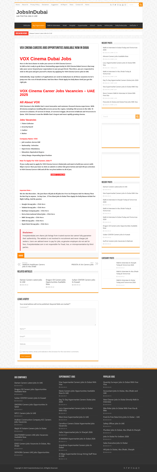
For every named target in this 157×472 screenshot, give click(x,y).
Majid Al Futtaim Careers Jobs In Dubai (30, 428)
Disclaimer (45, 5)
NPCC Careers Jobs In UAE (25, 413)
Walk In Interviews (53, 25)
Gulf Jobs (133, 25)
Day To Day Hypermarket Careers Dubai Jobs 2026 (120, 80)
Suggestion (54, 5)
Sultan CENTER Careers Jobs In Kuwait (116, 235)
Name (22, 329)
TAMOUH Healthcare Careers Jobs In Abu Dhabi (34, 265)
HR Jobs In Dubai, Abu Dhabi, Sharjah (118, 449)
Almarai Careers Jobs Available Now (115, 56)
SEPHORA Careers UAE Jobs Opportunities (31, 452)
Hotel (65, 25)
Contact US (79, 5)
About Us (25, 5)
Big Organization (39, 25)
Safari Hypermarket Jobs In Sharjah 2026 (75, 432)
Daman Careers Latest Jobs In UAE (40, 33)
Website (23, 344)
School (92, 25)
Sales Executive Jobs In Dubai (115, 443)
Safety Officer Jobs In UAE (113, 423)
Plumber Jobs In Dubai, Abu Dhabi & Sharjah (121, 430)
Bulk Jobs (27, 25)
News (71, 5)
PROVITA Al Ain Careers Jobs (80, 264)
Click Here (45, 211)
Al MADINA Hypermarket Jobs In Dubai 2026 (77, 439)
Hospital (72, 25)
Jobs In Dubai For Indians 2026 (116, 436)
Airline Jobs (109, 25)
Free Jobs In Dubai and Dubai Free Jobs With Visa (120, 102)
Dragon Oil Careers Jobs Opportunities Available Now (56, 282)
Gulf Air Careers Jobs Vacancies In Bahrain (118, 241)
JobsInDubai (32, 12)
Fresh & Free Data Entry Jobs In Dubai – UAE (121, 417)
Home (18, 5)
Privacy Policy (34, 5)
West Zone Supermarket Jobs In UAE (74, 417)
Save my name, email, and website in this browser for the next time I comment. (50, 352)
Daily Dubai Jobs (121, 25)
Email (22, 336)
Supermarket (82, 25)
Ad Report (64, 5)
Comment (24, 307)
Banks (100, 25)
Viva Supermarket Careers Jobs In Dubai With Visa (120, 87)
